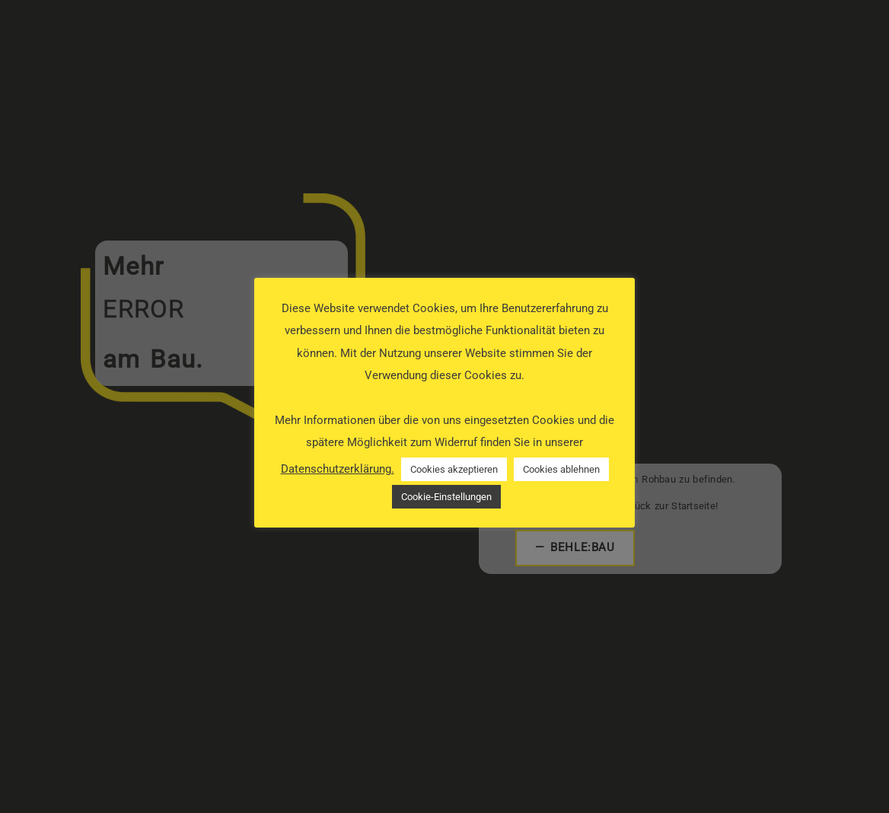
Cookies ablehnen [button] (561, 469)
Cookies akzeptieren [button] (454, 469)
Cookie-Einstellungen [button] (446, 496)
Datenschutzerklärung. (337, 469)
